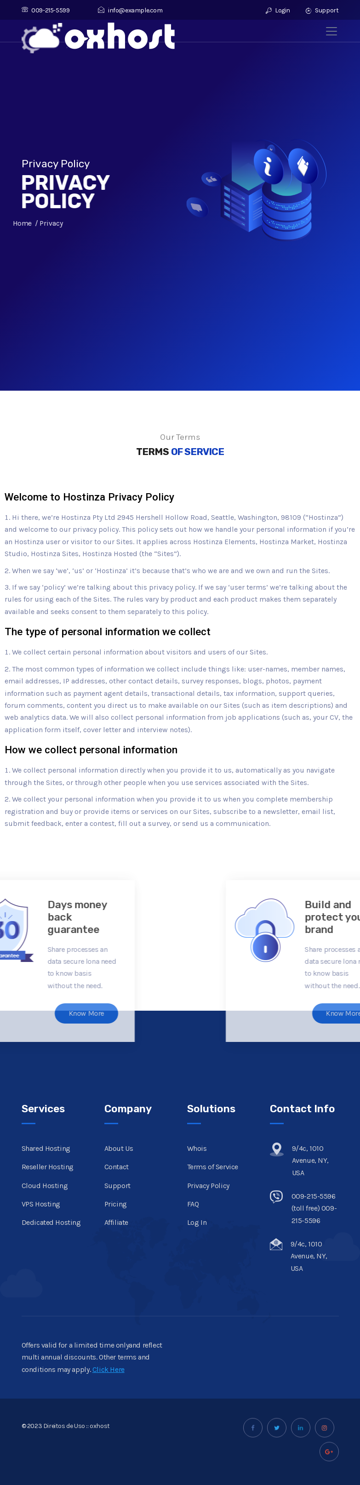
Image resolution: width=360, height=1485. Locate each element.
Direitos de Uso (64, 1445)
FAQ (193, 1323)
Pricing (115, 1323)
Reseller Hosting (48, 1286)
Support (322, 10)
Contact (116, 1286)
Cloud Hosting (45, 1304)
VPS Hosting (41, 1323)
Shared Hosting (46, 1267)
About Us (118, 1267)
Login (278, 10)
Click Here (108, 1403)
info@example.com (130, 10)
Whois (197, 1267)
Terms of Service (213, 1286)
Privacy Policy (208, 1304)
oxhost (100, 1445)
